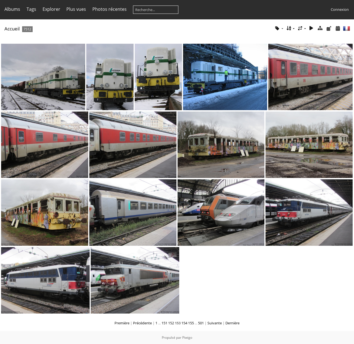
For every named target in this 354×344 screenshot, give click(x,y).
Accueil (12, 28)
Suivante (214, 322)
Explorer (51, 9)
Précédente (142, 322)
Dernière (232, 322)
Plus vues (76, 9)
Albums (12, 9)
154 (184, 322)
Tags (31, 9)
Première (121, 322)
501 (201, 322)
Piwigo (187, 337)
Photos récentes (109, 9)
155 (191, 322)
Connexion (340, 9)
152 (171, 322)
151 (164, 322)
